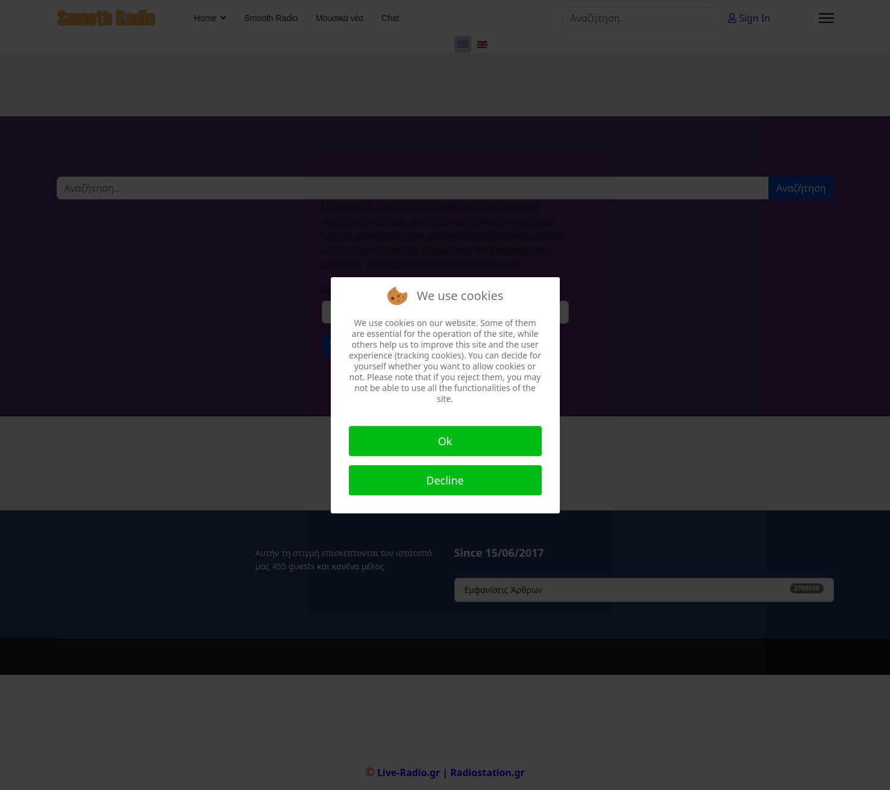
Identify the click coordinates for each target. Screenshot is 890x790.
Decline (445, 480)
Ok (445, 441)
